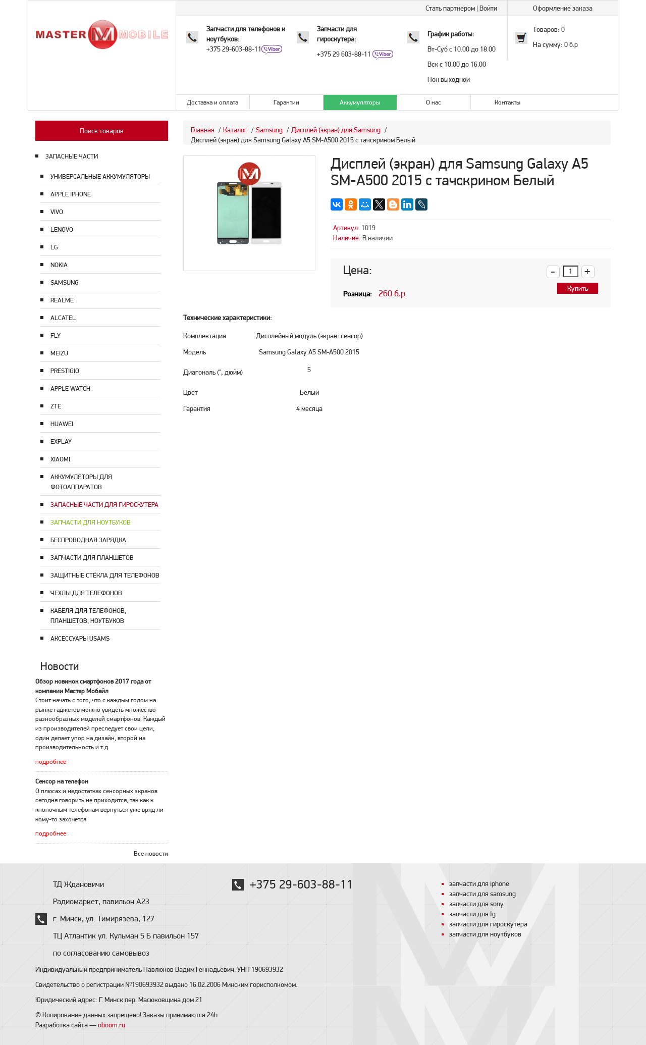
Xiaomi (60, 459)
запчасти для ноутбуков (485, 934)
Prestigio (64, 371)
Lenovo (61, 229)
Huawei (61, 424)
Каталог (235, 130)
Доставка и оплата (212, 102)
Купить (577, 288)
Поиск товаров (102, 131)
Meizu (59, 353)
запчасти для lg (472, 914)
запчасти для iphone (479, 883)
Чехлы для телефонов (86, 593)
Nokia (59, 265)
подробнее (50, 761)
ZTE (55, 406)
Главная (202, 130)
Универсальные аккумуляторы (100, 176)
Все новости (151, 853)
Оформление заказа (563, 8)
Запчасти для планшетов (92, 557)
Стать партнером (450, 8)
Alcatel (63, 318)
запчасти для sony (476, 904)
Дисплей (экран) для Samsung (336, 130)
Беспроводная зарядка (88, 540)
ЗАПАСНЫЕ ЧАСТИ (71, 156)
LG (54, 247)
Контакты (507, 102)
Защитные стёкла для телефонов (104, 575)
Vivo (56, 212)
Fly (55, 335)
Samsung (64, 282)
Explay (61, 441)
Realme (62, 300)
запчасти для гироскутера (488, 924)
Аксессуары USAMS (80, 638)
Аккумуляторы (360, 102)
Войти (488, 8)
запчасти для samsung (482, 894)
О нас (433, 102)
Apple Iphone (70, 194)
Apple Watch (70, 388)
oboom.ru (111, 1025)
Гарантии (286, 102)
